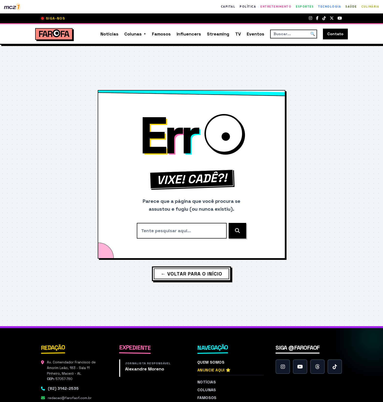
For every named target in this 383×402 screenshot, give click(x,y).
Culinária (370, 6)
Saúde (351, 6)
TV (238, 34)
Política (248, 6)
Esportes (305, 6)
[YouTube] (340, 18)
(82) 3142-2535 (63, 388)
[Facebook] (317, 18)
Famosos (161, 34)
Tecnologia (329, 6)
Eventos (255, 34)
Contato (335, 33)
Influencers (189, 34)
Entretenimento (275, 6)
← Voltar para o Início (191, 273)
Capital (228, 6)
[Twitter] (332, 18)
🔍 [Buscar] (312, 33)
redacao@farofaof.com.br (70, 398)
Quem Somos (210, 362)
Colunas (133, 34)
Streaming (218, 34)
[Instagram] (310, 18)
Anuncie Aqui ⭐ (214, 370)
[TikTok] (324, 18)
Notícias (109, 34)
